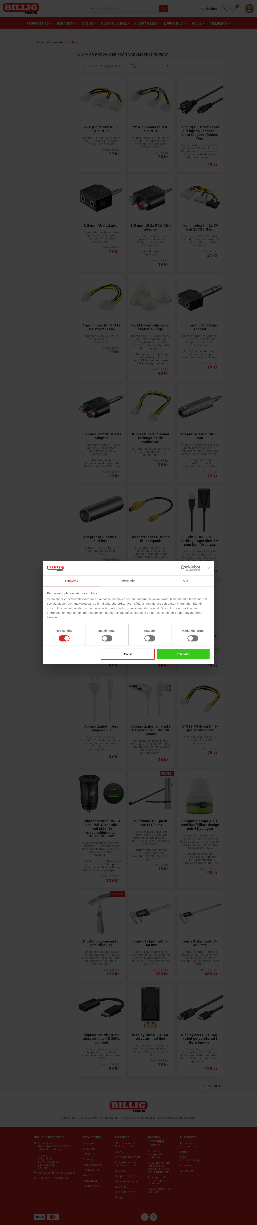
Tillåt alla (183, 654)
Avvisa (127, 654)
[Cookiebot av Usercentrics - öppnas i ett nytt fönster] (183, 568)
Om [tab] (185, 580)
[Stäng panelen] (208, 568)
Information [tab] (129, 580)
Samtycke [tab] (71, 580)
